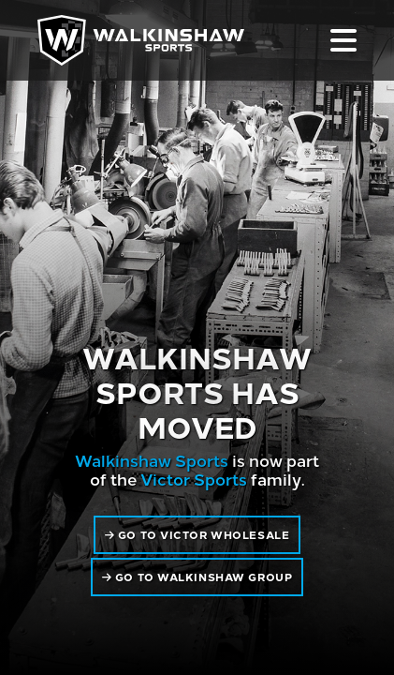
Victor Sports (193, 478)
